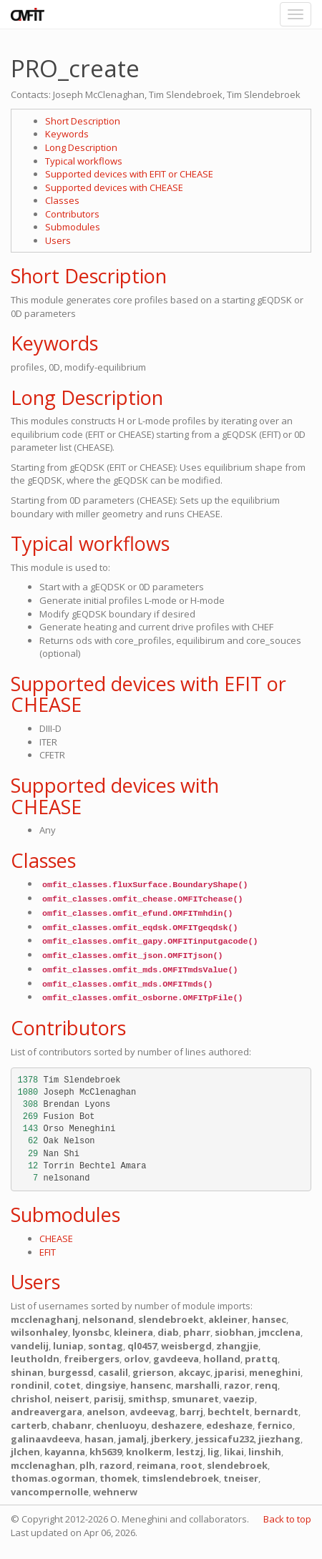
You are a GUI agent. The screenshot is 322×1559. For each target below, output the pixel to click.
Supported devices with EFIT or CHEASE (129, 173)
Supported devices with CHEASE (114, 187)
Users (58, 240)
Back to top (287, 1518)
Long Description (81, 147)
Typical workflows (83, 161)
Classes (62, 200)
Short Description (82, 120)
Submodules (72, 226)
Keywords (67, 133)
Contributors (72, 213)
